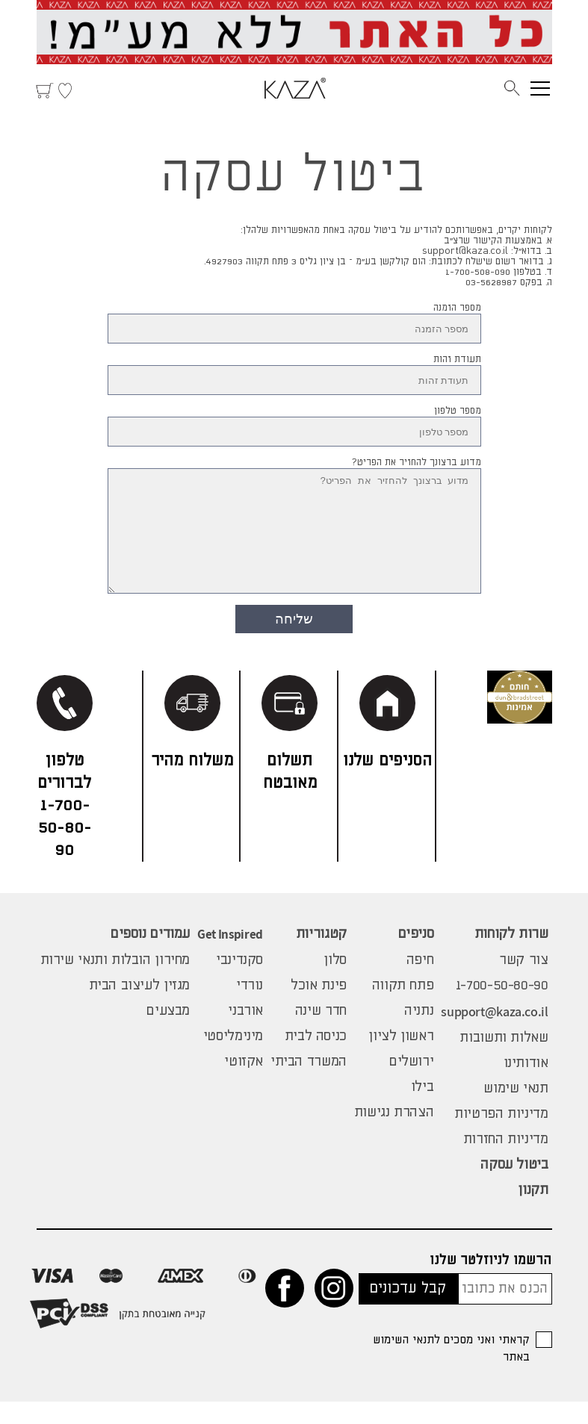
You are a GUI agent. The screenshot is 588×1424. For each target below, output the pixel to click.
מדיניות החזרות (505, 1161)
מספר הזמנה (457, 308)
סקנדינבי (239, 982)
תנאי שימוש (515, 1111)
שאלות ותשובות (503, 1060)
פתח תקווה (403, 1008)
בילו (422, 1109)
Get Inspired (230, 956)
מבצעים (168, 1033)
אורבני (245, 1033)
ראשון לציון (400, 1058)
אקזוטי (243, 1084)
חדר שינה (321, 1033)
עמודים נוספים (150, 956)
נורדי (249, 1008)
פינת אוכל (319, 1008)
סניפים (416, 956)
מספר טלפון (457, 411)
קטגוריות (321, 956)
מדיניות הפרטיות (501, 1136)
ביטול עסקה (514, 1187)
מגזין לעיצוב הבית (140, 1008)
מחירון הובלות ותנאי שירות (115, 982)
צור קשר (523, 982)
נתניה (418, 1033)
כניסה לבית (316, 1058)
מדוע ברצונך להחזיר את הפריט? (416, 462)
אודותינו (526, 1085)
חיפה (419, 982)
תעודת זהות (457, 359)
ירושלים (411, 1084)
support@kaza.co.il (494, 1033)
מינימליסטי (233, 1058)
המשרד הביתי (308, 1084)
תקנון (533, 1212)
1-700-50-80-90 (502, 1008)
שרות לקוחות (511, 956)
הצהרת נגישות (393, 1135)
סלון (335, 982)
